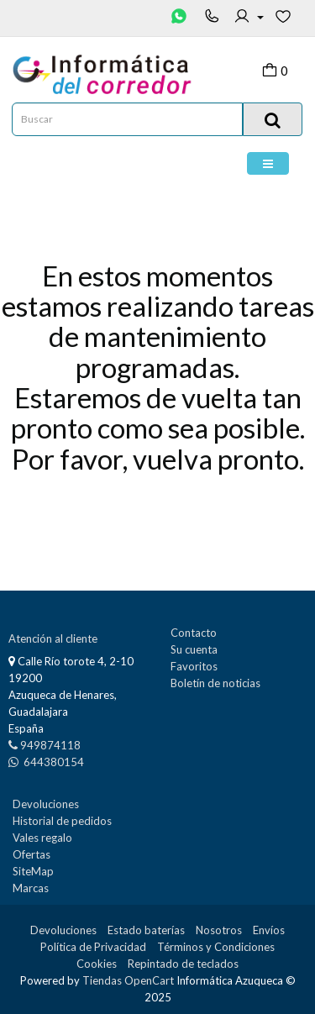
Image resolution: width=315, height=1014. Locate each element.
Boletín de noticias (215, 683)
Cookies (96, 963)
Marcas (31, 888)
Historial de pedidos (62, 820)
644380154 (52, 762)
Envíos (269, 930)
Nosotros (219, 930)
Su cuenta (194, 649)
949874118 (50, 745)
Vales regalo (42, 837)
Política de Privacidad (93, 947)
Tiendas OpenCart (128, 980)
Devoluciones (46, 804)
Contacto (194, 632)
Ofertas (31, 854)
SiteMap (33, 871)
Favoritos (194, 666)
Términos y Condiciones (216, 947)
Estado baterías (146, 930)
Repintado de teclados (183, 963)
